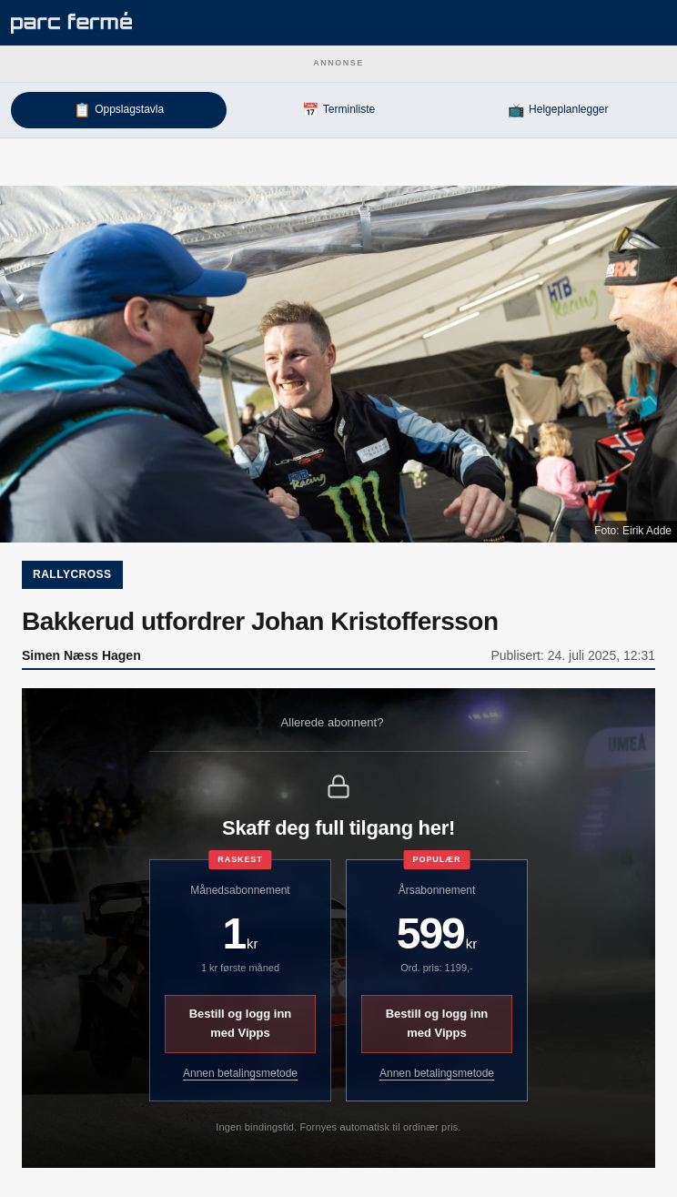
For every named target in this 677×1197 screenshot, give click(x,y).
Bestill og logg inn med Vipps (240, 1023)
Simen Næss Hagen (81, 655)
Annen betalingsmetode (240, 1073)
